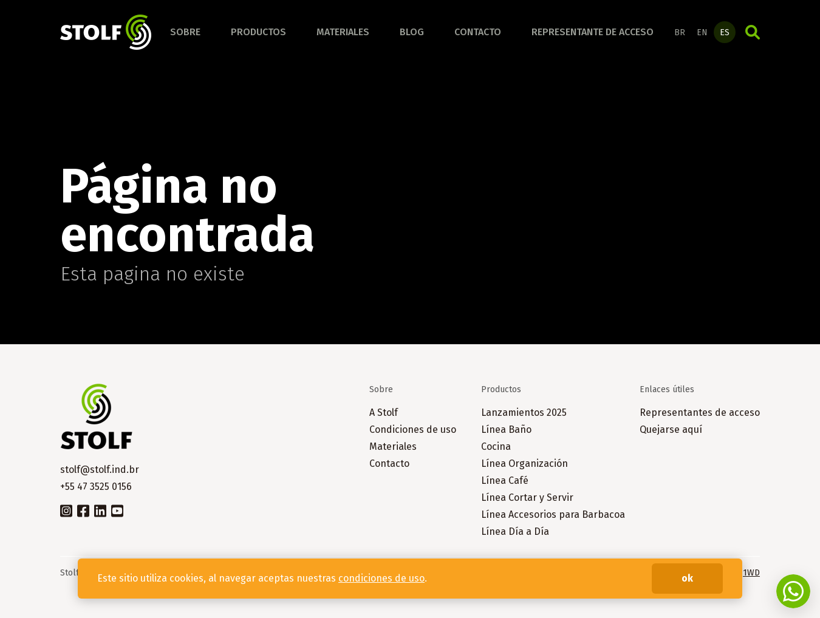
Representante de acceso (592, 32)
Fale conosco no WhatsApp (793, 591)
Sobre (185, 32)
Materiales (342, 32)
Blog (412, 32)
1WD (751, 573)
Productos (258, 32)
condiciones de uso (381, 578)
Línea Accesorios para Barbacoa (553, 514)
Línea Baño (506, 429)
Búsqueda (752, 32)
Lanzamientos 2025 (524, 412)
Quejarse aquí (671, 429)
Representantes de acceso (700, 412)
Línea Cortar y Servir (527, 497)
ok (687, 578)
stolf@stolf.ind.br (99, 469)
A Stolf (383, 412)
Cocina (496, 446)
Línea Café (504, 480)
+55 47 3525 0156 (96, 486)
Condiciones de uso (412, 429)
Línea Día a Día (515, 531)
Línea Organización (524, 463)
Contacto (477, 32)
